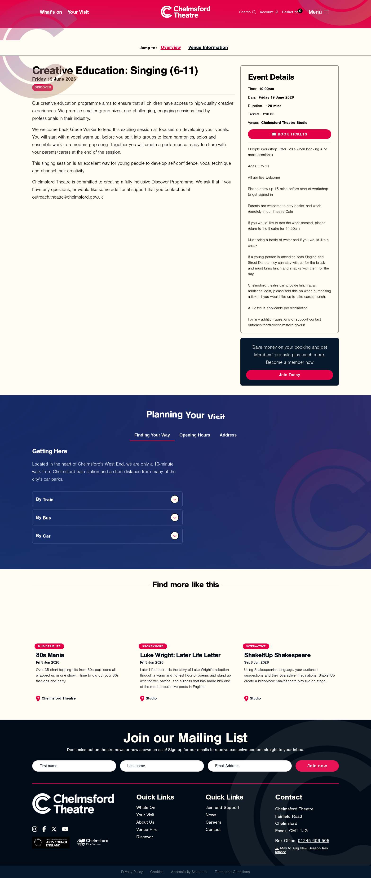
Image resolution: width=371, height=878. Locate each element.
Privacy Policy (132, 872)
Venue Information (208, 47)
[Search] (247, 12)
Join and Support (222, 807)
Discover (144, 836)
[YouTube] (65, 829)
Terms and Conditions (232, 872)
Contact (213, 829)
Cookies (156, 872)
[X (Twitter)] (54, 829)
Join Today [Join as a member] (289, 375)
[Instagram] (34, 829)
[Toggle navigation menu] (320, 12)
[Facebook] (44, 829)
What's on (51, 12)
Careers (213, 822)
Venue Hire (147, 829)
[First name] (74, 766)
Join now (317, 766)
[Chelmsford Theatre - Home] (185, 12)
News (211, 814)
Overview (171, 47)
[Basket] (293, 12)
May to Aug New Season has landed (301, 850)
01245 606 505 (313, 840)
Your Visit (78, 12)
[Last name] (162, 766)
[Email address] (250, 766)
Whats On (145, 807)
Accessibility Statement (189, 872)
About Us (145, 822)
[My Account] (269, 12)
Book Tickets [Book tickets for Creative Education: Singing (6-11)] (289, 134)
